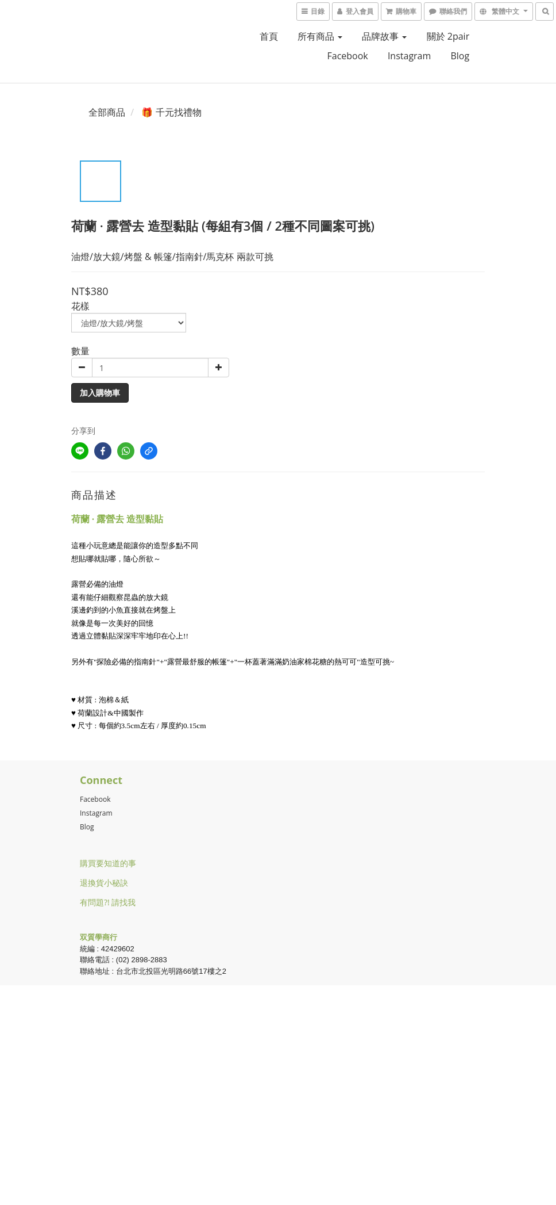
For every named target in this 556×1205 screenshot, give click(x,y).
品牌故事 (384, 36)
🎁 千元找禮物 (171, 112)
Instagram (409, 55)
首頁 (269, 36)
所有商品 (320, 36)
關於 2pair (448, 36)
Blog (87, 827)
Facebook (95, 799)
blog (459, 55)
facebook (347, 55)
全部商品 (106, 112)
